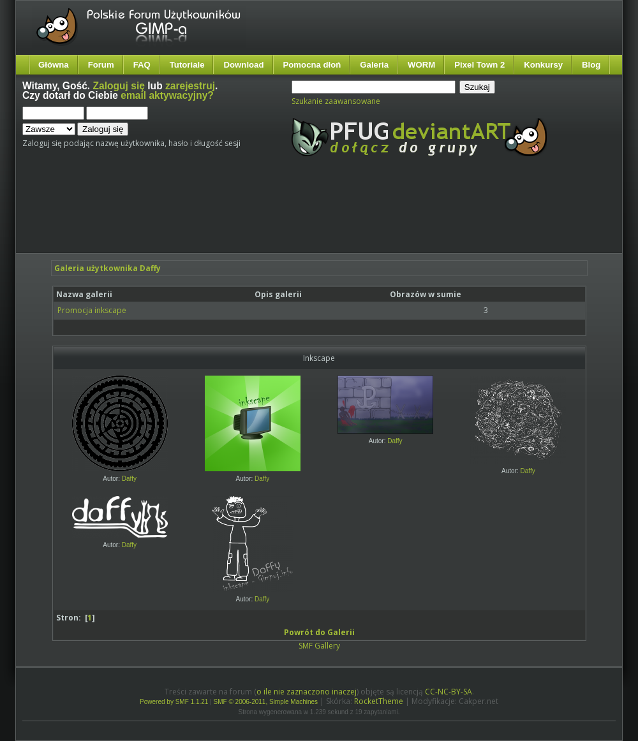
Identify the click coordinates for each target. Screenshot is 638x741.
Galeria (374, 65)
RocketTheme (378, 701)
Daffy (129, 478)
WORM (421, 65)
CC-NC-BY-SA (448, 691)
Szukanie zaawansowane (336, 101)
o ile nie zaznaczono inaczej (306, 691)
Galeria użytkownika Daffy (107, 268)
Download (243, 65)
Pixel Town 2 (479, 65)
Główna (53, 65)
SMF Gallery (319, 645)
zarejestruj (190, 85)
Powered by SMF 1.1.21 (174, 701)
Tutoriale (187, 65)
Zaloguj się (119, 85)
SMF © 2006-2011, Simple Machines (266, 701)
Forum (101, 65)
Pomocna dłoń (312, 65)
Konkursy (543, 65)
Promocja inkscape (91, 310)
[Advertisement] (261, 215)
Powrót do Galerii (319, 632)
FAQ (142, 65)
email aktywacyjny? (167, 95)
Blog (591, 65)
